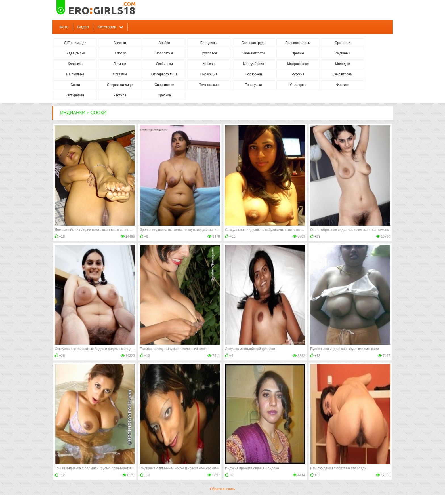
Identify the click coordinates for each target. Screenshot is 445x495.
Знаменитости (253, 53)
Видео (83, 27)
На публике (75, 74)
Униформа (298, 85)
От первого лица (164, 74)
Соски (75, 85)
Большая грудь (253, 43)
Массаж (209, 64)
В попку (120, 53)
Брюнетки (342, 43)
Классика (75, 64)
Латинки (119, 64)
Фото (63, 27)
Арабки (164, 43)
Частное (119, 95)
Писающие (208, 74)
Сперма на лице (120, 85)
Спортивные (164, 85)
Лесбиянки (164, 64)
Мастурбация (253, 64)
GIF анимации (75, 43)
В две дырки (75, 53)
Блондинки (208, 43)
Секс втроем (342, 74)
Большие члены (297, 43)
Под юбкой (253, 74)
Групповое (209, 53)
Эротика (164, 95)
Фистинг (342, 85)
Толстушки (253, 85)
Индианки (342, 53)
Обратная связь (222, 489)
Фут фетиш (75, 95)
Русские (298, 74)
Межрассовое (298, 64)
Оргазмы (120, 74)
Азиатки (120, 43)
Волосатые (164, 53)
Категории (107, 27)
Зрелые (298, 53)
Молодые (342, 64)
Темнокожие (209, 85)
